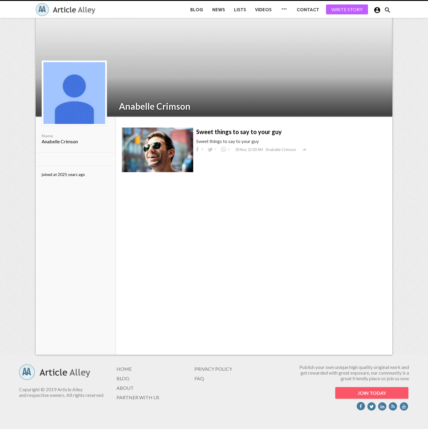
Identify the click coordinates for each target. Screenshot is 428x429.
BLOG (196, 9)
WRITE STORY (347, 9)
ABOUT (125, 388)
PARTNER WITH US (138, 397)
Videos (263, 9)
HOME (124, 369)
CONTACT (308, 9)
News (218, 9)
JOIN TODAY (372, 393)
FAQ (199, 378)
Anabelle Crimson (155, 106)
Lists (240, 9)
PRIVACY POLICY (213, 369)
